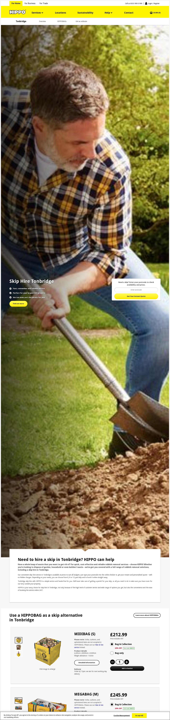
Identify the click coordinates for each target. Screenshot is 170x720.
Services (36, 12)
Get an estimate (81, 21)
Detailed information (87, 663)
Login (153, 3)
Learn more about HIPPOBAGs (147, 615)
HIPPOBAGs (61, 21)
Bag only (119, 653)
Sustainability (85, 12)
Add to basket (127, 668)
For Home (16, 3)
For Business (30, 3)
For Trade (44, 3)
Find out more (18, 304)
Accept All (139, 716)
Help (107, 12)
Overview (42, 21)
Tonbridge (21, 21)
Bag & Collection (135, 646)
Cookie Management (122, 716)
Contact (128, 12)
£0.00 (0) (157, 13)
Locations (60, 12)
